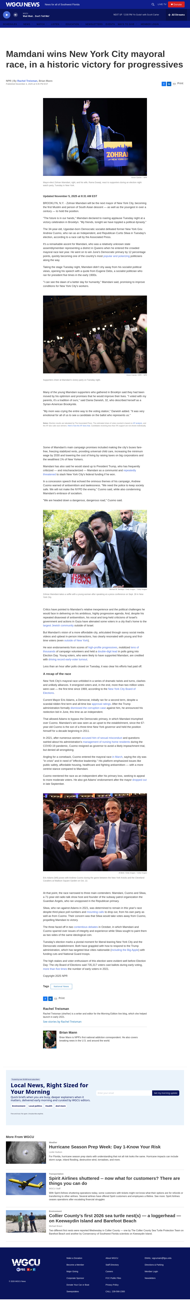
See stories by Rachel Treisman (62, 1028)
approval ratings (101, 710)
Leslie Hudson (55, 1159)
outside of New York (76, 647)
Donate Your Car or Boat (77, 1291)
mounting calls (95, 918)
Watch (41, 31)
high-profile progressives (102, 654)
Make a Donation (74, 1265)
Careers (109, 1278)
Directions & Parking (154, 1271)
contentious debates (86, 933)
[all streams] (176, 21)
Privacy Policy (112, 1291)
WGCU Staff (54, 1195)
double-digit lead (107, 658)
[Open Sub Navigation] (19, 31)
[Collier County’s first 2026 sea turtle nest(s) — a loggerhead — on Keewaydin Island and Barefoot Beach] (26, 1228)
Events (110, 31)
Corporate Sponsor (75, 1285)
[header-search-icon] (154, 7)
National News (61, 993)
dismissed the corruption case (88, 714)
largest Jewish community (58, 632)
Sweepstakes (72, 1298)
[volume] (15, 21)
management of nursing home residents (106, 748)
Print (180, 90)
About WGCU (112, 1265)
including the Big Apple (124, 956)
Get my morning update (165, 1099)
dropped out (139, 786)
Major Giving (72, 1278)
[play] (6, 21)
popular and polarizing (116, 262)
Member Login (150, 31)
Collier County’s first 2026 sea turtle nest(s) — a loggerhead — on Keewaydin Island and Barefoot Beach (115, 1225)
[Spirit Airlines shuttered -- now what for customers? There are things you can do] (26, 1191)
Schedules (10, 31)
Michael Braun (55, 1233)
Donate (179, 7)
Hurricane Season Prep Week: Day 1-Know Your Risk (105, 1153)
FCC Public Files (113, 1285)
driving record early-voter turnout (68, 666)
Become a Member (75, 1271)
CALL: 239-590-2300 (115, 1298)
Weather (53, 1149)
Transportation (56, 1180)
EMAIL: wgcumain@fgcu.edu (158, 1265)
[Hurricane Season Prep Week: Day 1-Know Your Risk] (26, 1159)
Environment (55, 1218)
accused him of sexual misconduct (101, 744)
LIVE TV (163, 8)
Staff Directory (112, 1271)
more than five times (55, 975)
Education (72, 31)
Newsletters (94, 31)
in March (117, 763)
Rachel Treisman (27, 87)
